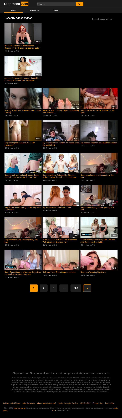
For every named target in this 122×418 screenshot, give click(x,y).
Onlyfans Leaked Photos (11, 403)
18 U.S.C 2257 (85, 403)
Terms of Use (109, 403)
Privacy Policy (98, 403)
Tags (56, 10)
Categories (34, 10)
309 (76, 288)
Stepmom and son (20, 408)
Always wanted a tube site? (46, 403)
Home (13, 10)
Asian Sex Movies (29, 403)
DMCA (5, 411)
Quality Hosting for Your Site (68, 403)
